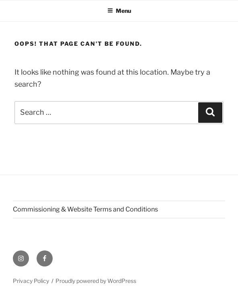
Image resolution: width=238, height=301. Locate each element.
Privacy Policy (31, 280)
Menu (119, 10)
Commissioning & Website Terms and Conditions (85, 209)
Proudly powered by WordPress (95, 280)
